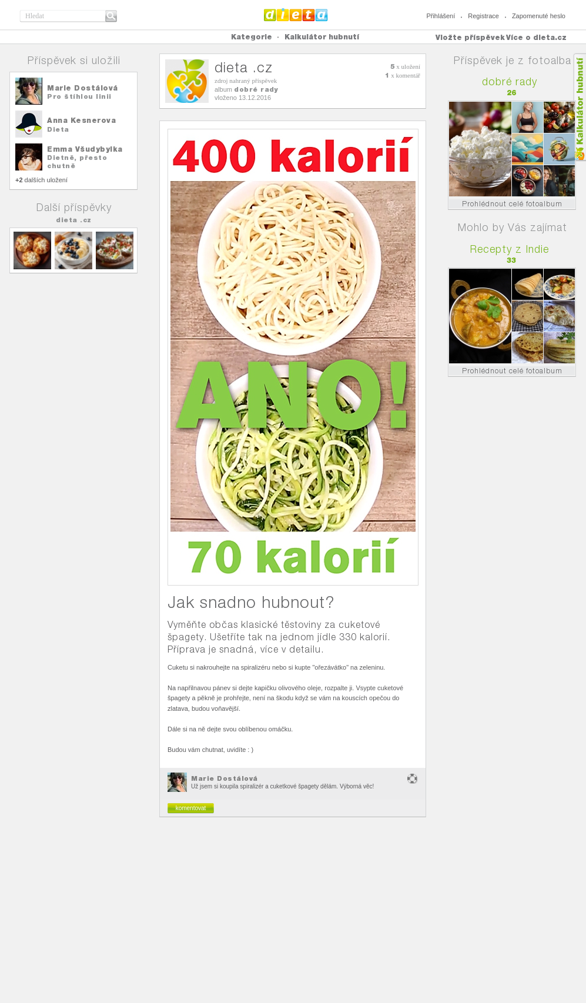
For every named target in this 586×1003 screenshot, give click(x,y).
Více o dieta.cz (536, 37)
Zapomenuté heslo (538, 15)
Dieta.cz (296, 14)
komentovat (191, 808)
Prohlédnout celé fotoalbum (512, 203)
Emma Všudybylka (85, 149)
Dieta (58, 129)
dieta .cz (74, 220)
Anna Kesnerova (81, 120)
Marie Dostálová (82, 87)
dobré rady (256, 89)
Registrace (483, 15)
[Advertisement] (293, 915)
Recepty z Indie (509, 249)
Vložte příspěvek (470, 37)
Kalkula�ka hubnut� (579, 107)
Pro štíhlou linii (79, 96)
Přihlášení (440, 15)
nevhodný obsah (412, 779)
